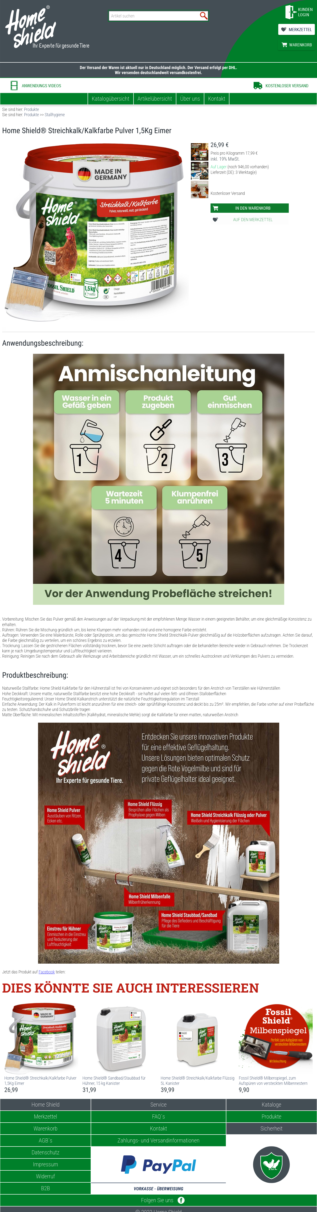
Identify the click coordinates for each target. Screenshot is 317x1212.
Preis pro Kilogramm (228, 153)
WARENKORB (300, 44)
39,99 (167, 1090)
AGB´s (45, 1140)
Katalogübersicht (110, 98)
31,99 (89, 1090)
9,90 (244, 1090)
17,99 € (251, 153)
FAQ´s (158, 1116)
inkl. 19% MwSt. (225, 159)
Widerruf (45, 1176)
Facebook (47, 971)
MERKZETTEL (300, 29)
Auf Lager (219, 166)
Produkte (31, 109)
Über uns (190, 98)
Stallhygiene (55, 114)
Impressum (45, 1164)
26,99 (217, 145)
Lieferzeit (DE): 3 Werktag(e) (234, 172)
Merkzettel (45, 1116)
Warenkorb (45, 1128)
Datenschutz (45, 1152)
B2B (45, 1188)
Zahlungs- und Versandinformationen (158, 1140)
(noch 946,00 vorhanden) (248, 166)
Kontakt (216, 98)
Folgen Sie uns (158, 1200)
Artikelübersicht (155, 98)
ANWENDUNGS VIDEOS (41, 85)
